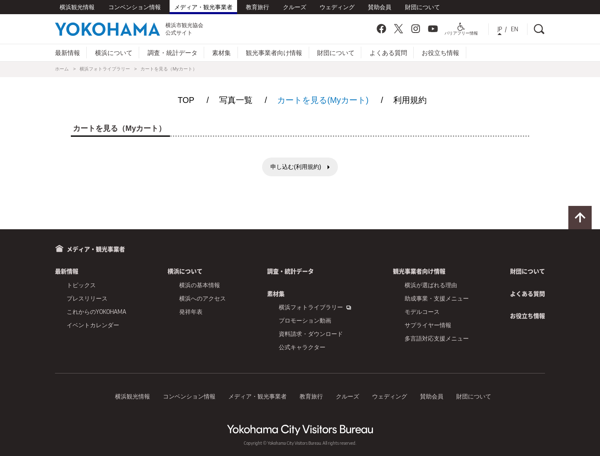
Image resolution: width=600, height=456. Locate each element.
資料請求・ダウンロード (311, 333)
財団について (422, 6)
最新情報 (67, 52)
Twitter (398, 29)
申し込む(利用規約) (295, 166)
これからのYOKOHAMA (96, 311)
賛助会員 (379, 6)
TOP (186, 100)
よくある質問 (388, 52)
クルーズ (294, 6)
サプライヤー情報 (428, 324)
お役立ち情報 (440, 52)
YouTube (433, 29)
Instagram (416, 29)
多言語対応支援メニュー (437, 338)
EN (514, 29)
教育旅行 (257, 6)
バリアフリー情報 (461, 30)
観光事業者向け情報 (274, 52)
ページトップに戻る (580, 217)
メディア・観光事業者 (203, 6)
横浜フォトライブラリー (105, 68)
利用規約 (410, 100)
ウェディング (337, 6)
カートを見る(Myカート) (322, 100)
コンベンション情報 (134, 6)
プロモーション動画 (305, 320)
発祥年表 (190, 311)
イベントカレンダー (93, 324)
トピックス (81, 284)
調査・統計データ (173, 52)
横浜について (113, 52)
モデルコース (422, 311)
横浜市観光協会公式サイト (129, 29)
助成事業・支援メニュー (437, 298)
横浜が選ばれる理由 (431, 284)
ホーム (62, 68)
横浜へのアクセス (202, 298)
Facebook (381, 29)
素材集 (221, 52)
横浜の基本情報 (199, 284)
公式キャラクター (302, 347)
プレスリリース (87, 298)
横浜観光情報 (77, 6)
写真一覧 (235, 100)
